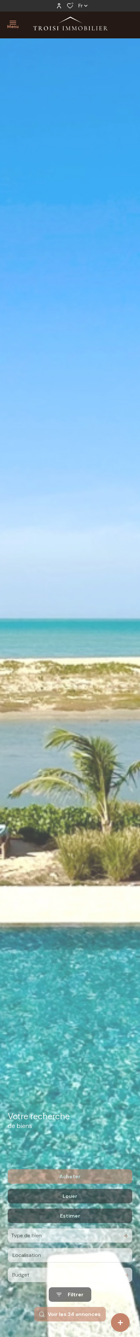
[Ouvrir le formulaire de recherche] (70, 1319)
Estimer (70, 1240)
